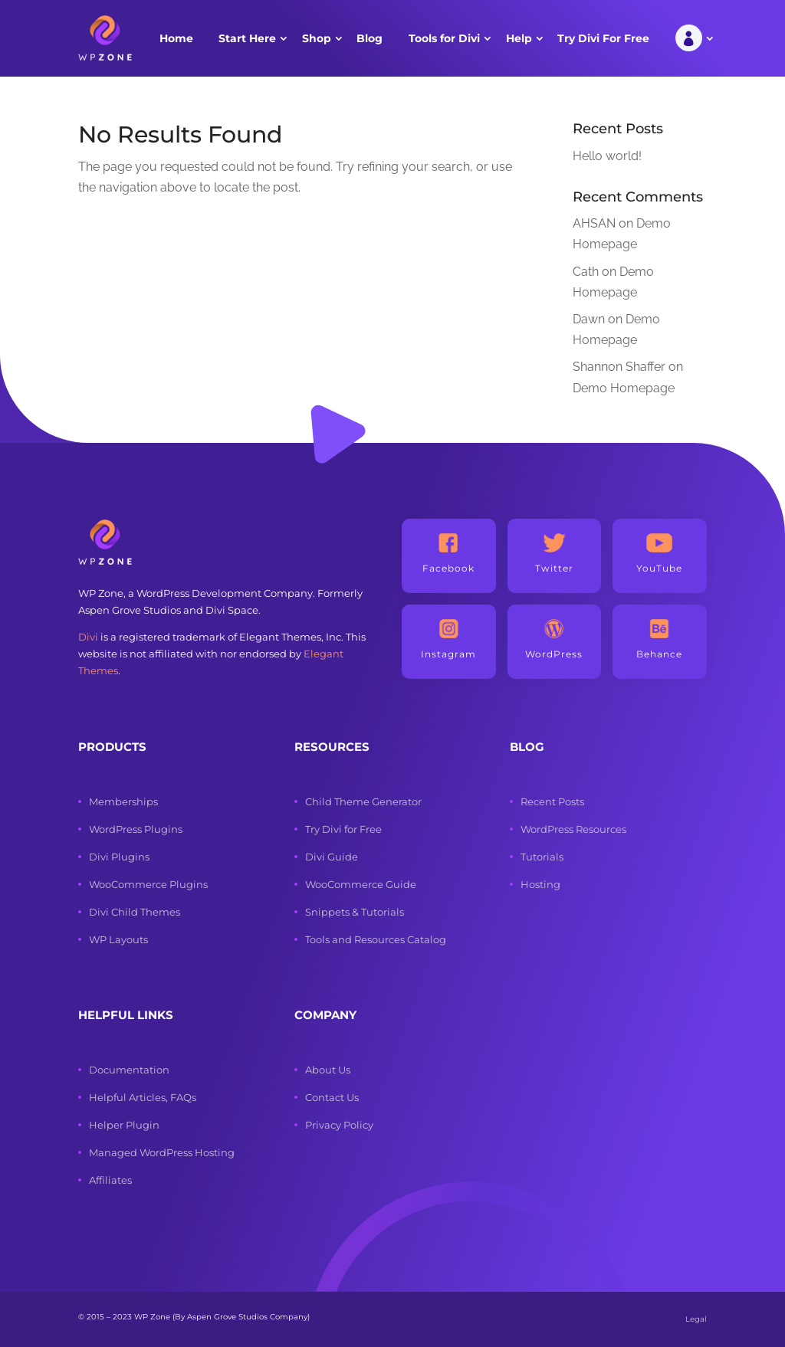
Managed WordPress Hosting (162, 1152)
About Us (327, 1070)
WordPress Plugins (135, 829)
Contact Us (332, 1097)
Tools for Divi (444, 38)
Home (176, 38)
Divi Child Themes (134, 912)
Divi (88, 637)
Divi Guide (331, 856)
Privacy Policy (339, 1125)
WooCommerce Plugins (148, 884)
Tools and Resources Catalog (375, 939)
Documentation (129, 1070)
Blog (369, 38)
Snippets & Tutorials (354, 912)
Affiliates (110, 1180)
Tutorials (542, 856)
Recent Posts (552, 801)
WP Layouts (118, 939)
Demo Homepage (624, 388)
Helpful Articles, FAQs (142, 1097)
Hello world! (607, 156)
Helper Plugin (124, 1125)
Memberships (123, 801)
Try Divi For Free (603, 38)
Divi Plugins (119, 856)
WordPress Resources (573, 829)
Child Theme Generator (363, 801)
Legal (696, 1319)
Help (519, 38)
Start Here (247, 38)
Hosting (540, 884)
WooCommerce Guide (360, 884)
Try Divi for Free (343, 829)
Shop (316, 38)
